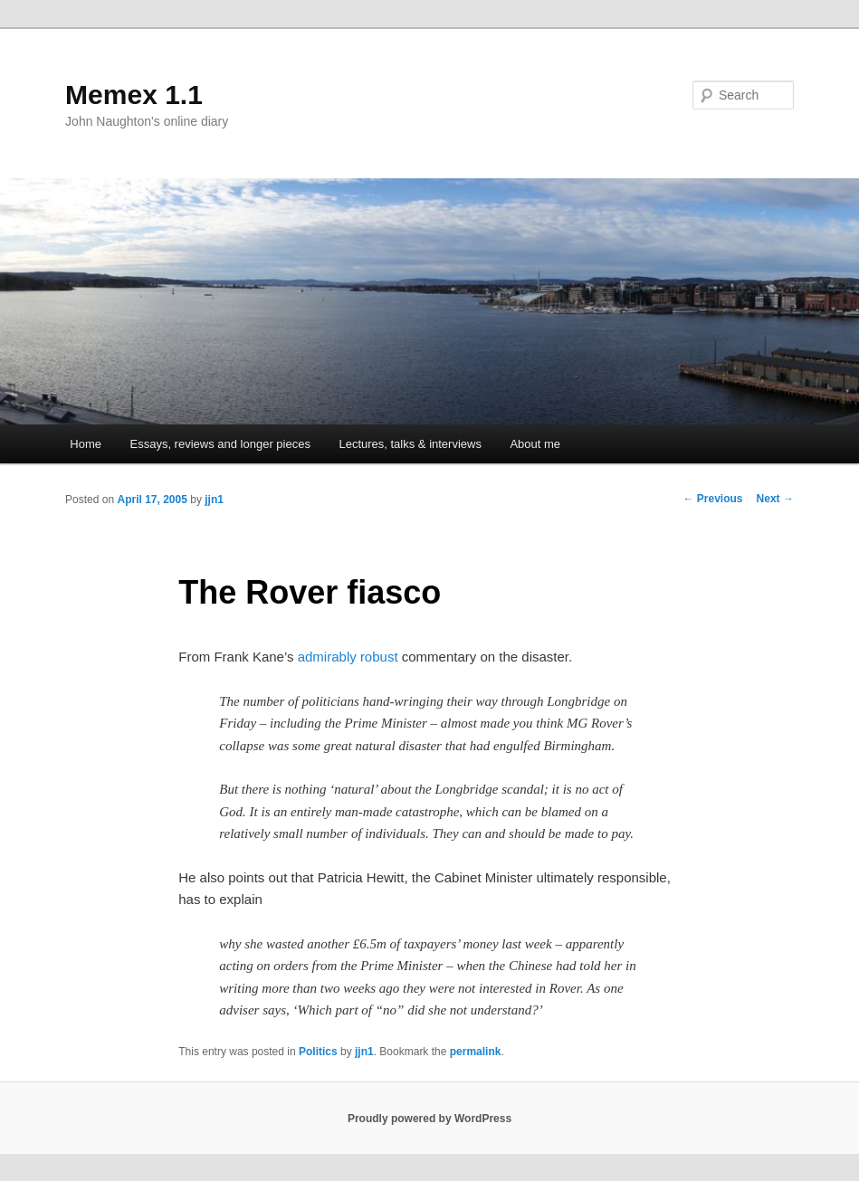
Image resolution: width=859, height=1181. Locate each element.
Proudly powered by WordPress (429, 1118)
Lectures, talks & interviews (410, 444)
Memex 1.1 (134, 95)
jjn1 (214, 499)
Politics (318, 1051)
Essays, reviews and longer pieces (219, 444)
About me (535, 444)
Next (775, 498)
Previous (713, 498)
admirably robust (348, 656)
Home (85, 444)
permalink (475, 1051)
